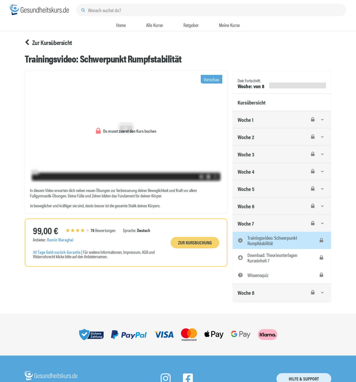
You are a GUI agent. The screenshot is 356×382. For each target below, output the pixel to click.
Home (121, 25)
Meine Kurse (229, 25)
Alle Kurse (154, 25)
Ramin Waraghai (60, 239)
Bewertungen (90, 230)
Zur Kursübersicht (48, 42)
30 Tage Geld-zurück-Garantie (57, 252)
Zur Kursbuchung (195, 242)
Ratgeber (191, 25)
